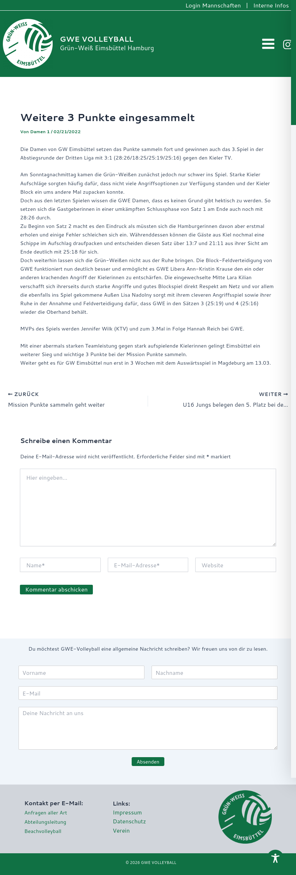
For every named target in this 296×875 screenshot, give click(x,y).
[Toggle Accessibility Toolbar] (275, 858)
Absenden (148, 761)
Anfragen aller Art (45, 812)
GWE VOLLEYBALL (96, 39)
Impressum (127, 812)
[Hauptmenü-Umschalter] (268, 44)
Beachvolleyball (42, 831)
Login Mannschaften (213, 5)
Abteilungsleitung (45, 821)
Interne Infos (271, 5)
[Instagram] (287, 44)
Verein (121, 830)
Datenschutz (129, 821)
